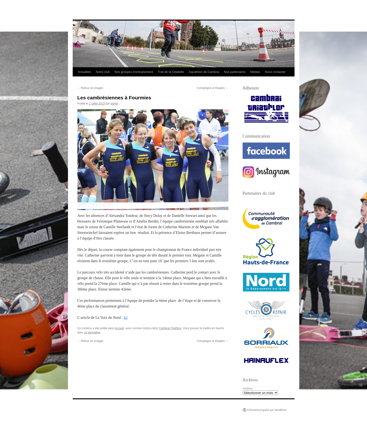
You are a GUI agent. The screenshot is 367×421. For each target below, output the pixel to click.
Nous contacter (275, 72)
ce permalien (92, 332)
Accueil (119, 328)
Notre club (103, 72)
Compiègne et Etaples (212, 88)
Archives (248, 388)
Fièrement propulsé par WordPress (267, 410)
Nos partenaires (235, 72)
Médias (255, 72)
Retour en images (90, 88)
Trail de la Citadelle (171, 72)
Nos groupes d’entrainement (133, 72)
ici (125, 318)
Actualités (84, 72)
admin (114, 103)
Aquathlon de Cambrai (204, 72)
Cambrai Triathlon (170, 328)
